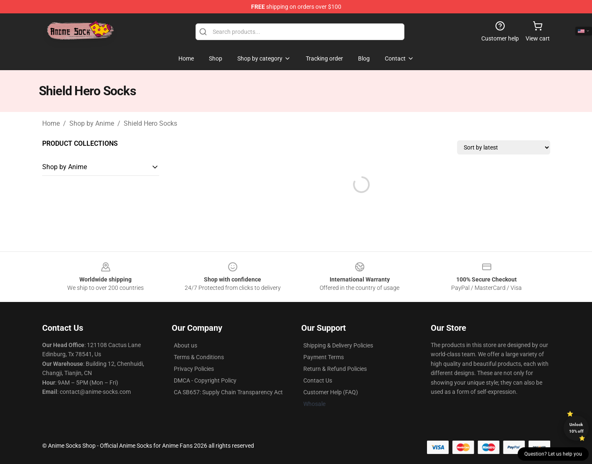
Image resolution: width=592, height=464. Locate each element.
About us (185, 345)
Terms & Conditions (199, 357)
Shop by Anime (91, 123)
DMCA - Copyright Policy (205, 380)
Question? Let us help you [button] (553, 454)
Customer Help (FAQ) (330, 392)
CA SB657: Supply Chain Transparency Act (228, 392)
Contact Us (317, 380)
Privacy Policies (194, 368)
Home (51, 123)
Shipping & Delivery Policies (338, 345)
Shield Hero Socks (150, 123)
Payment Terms (323, 357)
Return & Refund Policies (335, 368)
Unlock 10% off (576, 428)
